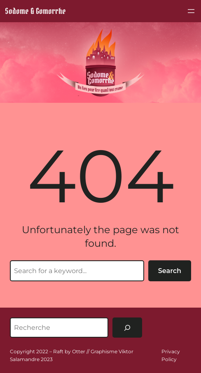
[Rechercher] (127, 327)
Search (169, 271)
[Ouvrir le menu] (191, 11)
